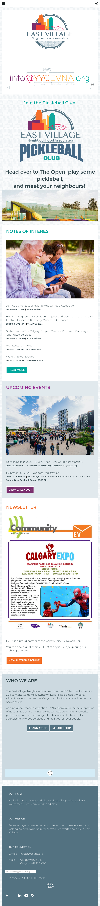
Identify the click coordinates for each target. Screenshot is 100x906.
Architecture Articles (19, 345)
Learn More (38, 728)
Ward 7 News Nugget (20, 356)
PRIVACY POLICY (20, 878)
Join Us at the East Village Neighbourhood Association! (41, 305)
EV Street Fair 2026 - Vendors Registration (32, 472)
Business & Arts (35, 360)
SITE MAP (39, 878)
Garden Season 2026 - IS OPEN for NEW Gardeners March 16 (44, 461)
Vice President (33, 309)
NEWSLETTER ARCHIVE (24, 660)
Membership (61, 728)
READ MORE (17, 370)
